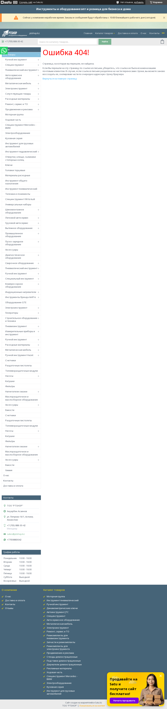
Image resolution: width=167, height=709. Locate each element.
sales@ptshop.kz (16, 534)
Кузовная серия (13, 138)
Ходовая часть (13, 119)
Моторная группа (14, 114)
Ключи (8, 164)
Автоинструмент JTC (58, 612)
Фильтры (10, 386)
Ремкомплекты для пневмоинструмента (58, 637)
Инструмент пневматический (21, 188)
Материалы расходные (17, 175)
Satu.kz (98, 702)
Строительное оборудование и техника (21, 319)
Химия (8, 470)
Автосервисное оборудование (13, 77)
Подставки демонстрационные (64, 660)
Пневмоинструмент (16, 326)
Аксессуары (11, 249)
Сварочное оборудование (19, 263)
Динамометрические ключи (62, 608)
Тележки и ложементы (17, 193)
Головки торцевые (15, 170)
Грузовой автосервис (16, 222)
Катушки (9, 381)
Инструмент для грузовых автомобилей (19, 145)
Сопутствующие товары (18, 93)
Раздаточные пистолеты (18, 365)
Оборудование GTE (15, 302)
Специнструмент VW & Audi (20, 199)
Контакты (154, 33)
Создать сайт (25, 2)
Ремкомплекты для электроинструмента (58, 647)
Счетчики (10, 360)
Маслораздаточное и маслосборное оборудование (21, 398)
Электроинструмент (16, 88)
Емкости (9, 410)
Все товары (9, 54)
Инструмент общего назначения (16, 182)
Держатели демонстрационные (64, 664)
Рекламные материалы (59, 668)
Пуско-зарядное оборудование (14, 243)
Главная (88, 33)
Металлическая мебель (18, 83)
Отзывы (9, 608)
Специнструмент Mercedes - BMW (20, 126)
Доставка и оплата (128, 33)
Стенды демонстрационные (62, 656)
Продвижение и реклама (19, 109)
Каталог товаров (104, 33)
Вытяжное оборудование (19, 228)
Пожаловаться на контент (92, 705)
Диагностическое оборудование (15, 256)
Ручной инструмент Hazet (19, 355)
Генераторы (11, 312)
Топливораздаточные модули (21, 370)
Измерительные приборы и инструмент (20, 333)
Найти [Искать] (105, 41)
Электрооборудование (17, 133)
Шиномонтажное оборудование (14, 211)
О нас (144, 33)
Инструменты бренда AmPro (20, 297)
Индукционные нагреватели (20, 292)
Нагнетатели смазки (16, 391)
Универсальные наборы (18, 204)
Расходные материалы (17, 98)
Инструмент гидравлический (21, 151)
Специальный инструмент (19, 278)
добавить (139, 2)
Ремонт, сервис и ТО (16, 104)
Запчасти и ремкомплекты (61, 642)
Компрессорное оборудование (14, 285)
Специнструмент (14, 64)
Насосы (9, 375)
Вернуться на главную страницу (60, 78)
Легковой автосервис (16, 217)
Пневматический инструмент (21, 69)
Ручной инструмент (16, 59)
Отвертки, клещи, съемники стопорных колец (20, 158)
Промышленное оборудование (14, 235)
